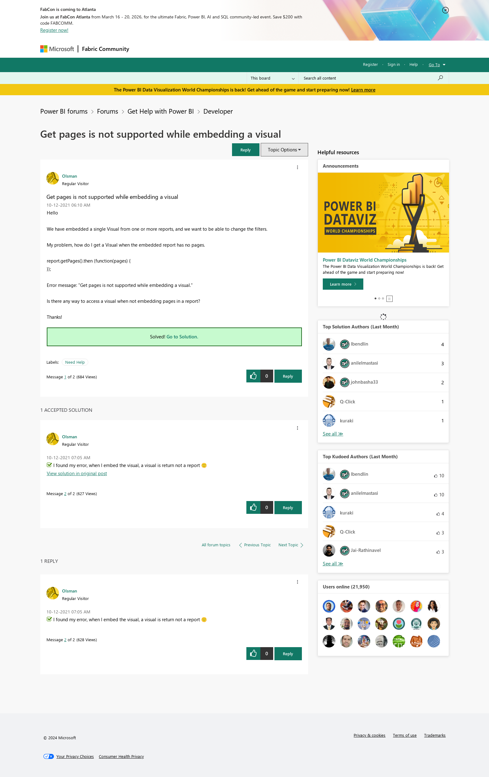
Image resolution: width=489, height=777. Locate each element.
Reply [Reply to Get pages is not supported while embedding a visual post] (288, 376)
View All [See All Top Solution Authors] (333, 433)
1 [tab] (375, 298)
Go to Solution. (182, 336)
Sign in (394, 64)
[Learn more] (343, 284)
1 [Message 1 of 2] (65, 376)
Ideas (196, 49)
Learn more (363, 89)
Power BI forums (64, 110)
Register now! (54, 30)
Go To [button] (434, 64)
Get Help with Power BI (161, 110)
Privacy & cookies (369, 735)
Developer (218, 110)
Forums (143, 49)
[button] (245, 149)
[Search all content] (373, 78)
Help (413, 64)
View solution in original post (77, 473)
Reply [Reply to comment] (288, 507)
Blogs (252, 49)
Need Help (75, 362)
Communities (224, 49)
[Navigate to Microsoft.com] (57, 48)
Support (302, 49)
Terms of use (405, 735)
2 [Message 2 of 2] (65, 493)
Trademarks (435, 735)
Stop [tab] (389, 299)
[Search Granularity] (272, 78)
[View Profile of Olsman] (69, 176)
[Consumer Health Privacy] (121, 756)
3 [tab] (383, 298)
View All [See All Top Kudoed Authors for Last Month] (333, 563)
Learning (276, 49)
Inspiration (170, 49)
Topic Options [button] (282, 149)
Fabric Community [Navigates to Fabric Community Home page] (105, 48)
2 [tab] (379, 298)
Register (370, 64)
